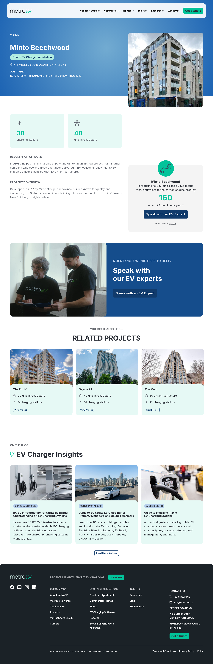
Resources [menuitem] (136, 595)
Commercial (110, 10)
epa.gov (172, 223)
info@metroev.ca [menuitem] (181, 602)
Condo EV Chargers (25, 506)
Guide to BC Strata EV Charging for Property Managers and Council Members (106, 514)
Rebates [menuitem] (94, 618)
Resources (157, 10)
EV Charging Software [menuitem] (102, 612)
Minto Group (47, 189)
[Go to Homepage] (21, 11)
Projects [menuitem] (55, 612)
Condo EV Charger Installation (32, 57)
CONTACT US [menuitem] (177, 591)
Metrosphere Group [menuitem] (61, 618)
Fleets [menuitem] (93, 606)
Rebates (127, 10)
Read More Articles (106, 553)
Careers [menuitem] (54, 623)
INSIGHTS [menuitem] (135, 589)
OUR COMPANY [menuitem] (58, 589)
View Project (20, 410)
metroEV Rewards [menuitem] (60, 601)
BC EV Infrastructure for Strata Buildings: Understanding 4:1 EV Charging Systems (40, 514)
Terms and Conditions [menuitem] (164, 651)
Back (14, 34)
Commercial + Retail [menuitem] (101, 601)
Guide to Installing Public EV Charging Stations (160, 514)
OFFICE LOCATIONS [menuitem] (181, 608)
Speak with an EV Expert (165, 214)
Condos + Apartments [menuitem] (102, 595)
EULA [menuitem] (200, 651)
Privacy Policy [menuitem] (186, 651)
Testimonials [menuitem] (57, 606)
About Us (173, 10)
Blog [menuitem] (132, 601)
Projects (141, 10)
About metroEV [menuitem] (59, 595)
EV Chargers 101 (154, 506)
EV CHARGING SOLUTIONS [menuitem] (104, 589)
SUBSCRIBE (116, 577)
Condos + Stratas (89, 10)
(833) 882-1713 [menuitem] (180, 596)
